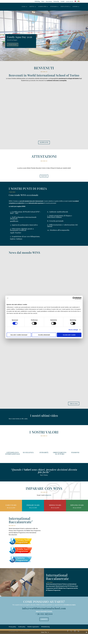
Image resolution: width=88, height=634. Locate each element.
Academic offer (42, 6)
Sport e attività (65, 6)
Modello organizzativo (33, 627)
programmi (48, 495)
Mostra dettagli (73, 329)
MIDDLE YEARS (55, 505)
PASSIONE (75, 453)
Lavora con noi (69, 1)
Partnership (56, 1)
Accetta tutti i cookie (69, 335)
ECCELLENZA (28, 453)
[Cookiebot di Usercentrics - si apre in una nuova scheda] (73, 298)
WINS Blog (37, 1)
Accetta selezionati (44, 335)
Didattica (31, 6)
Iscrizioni (75, 6)
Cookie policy (21, 627)
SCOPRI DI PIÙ (44, 142)
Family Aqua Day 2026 (19, 37)
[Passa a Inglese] (75, 2)
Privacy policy (12, 627)
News (43, 1)
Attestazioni (53, 6)
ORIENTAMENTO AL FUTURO (59, 453)
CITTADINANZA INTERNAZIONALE (12, 453)
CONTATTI (44, 619)
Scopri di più (13, 44)
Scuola (24, 6)
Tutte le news (73, 404)
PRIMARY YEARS (33, 505)
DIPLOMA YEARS (77, 505)
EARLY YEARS (11, 505)
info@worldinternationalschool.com (44, 608)
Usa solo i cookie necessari (18, 335)
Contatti (62, 1)
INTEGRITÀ (44, 453)
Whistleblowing (45, 627)
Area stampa (49, 1)
